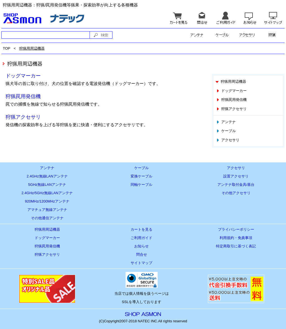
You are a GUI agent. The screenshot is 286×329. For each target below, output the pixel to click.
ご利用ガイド (141, 238)
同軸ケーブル (141, 184)
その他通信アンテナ (47, 218)
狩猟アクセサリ (23, 117)
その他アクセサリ (236, 193)
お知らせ (141, 246)
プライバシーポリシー (236, 229)
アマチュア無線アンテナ (47, 210)
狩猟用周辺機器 (32, 48)
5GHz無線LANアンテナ (47, 184)
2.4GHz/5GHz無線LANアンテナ (47, 193)
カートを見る (141, 229)
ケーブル (226, 131)
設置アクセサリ (236, 176)
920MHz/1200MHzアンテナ (47, 201)
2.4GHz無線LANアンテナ (47, 176)
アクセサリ (227, 140)
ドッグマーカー (23, 76)
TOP (6, 48)
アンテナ (226, 122)
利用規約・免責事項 (236, 238)
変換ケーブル (141, 176)
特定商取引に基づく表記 (236, 246)
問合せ (141, 254)
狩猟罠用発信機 (23, 96)
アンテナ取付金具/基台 (236, 184)
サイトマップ (141, 263)
